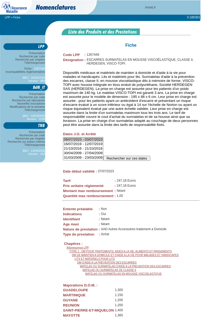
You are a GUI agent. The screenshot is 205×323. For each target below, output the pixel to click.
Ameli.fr (150, 7)
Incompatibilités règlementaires (25, 71)
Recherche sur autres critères (26, 141)
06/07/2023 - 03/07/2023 (83, 139)
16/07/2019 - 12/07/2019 (83, 144)
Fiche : (35, 68)
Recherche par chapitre (30, 59)
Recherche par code (32, 56)
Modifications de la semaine (27, 106)
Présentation (37, 53)
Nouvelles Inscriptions (31, 103)
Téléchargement (35, 62)
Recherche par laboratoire (28, 100)
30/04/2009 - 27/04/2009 (83, 153)
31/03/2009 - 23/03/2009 (83, 157)
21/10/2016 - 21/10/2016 (83, 148)
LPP (7, 17)
